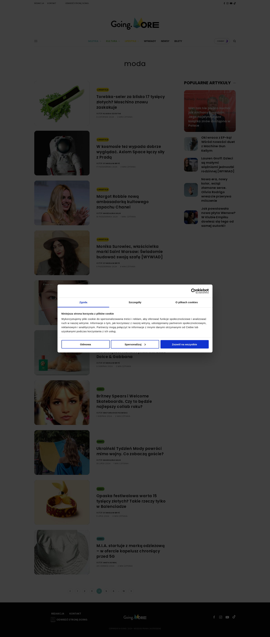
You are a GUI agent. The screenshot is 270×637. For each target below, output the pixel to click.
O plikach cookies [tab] (186, 302)
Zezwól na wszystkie (184, 344)
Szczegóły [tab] (135, 302)
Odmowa (85, 344)
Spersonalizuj (135, 344)
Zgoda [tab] (83, 302)
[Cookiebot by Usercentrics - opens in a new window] (194, 291)
